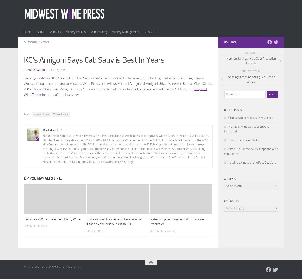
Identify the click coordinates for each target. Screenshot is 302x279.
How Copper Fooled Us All (243, 140)
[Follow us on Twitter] (275, 42)
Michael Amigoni (61, 114)
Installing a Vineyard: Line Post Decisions (252, 162)
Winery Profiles (76, 32)
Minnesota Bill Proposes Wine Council (250, 118)
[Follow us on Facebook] (269, 42)
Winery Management (125, 32)
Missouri (31, 42)
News (44, 42)
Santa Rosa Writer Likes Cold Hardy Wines (53, 219)
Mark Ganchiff (37, 70)
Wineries (55, 32)
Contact (150, 32)
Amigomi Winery (41, 114)
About (40, 32)
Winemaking (99, 32)
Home (27, 32)
